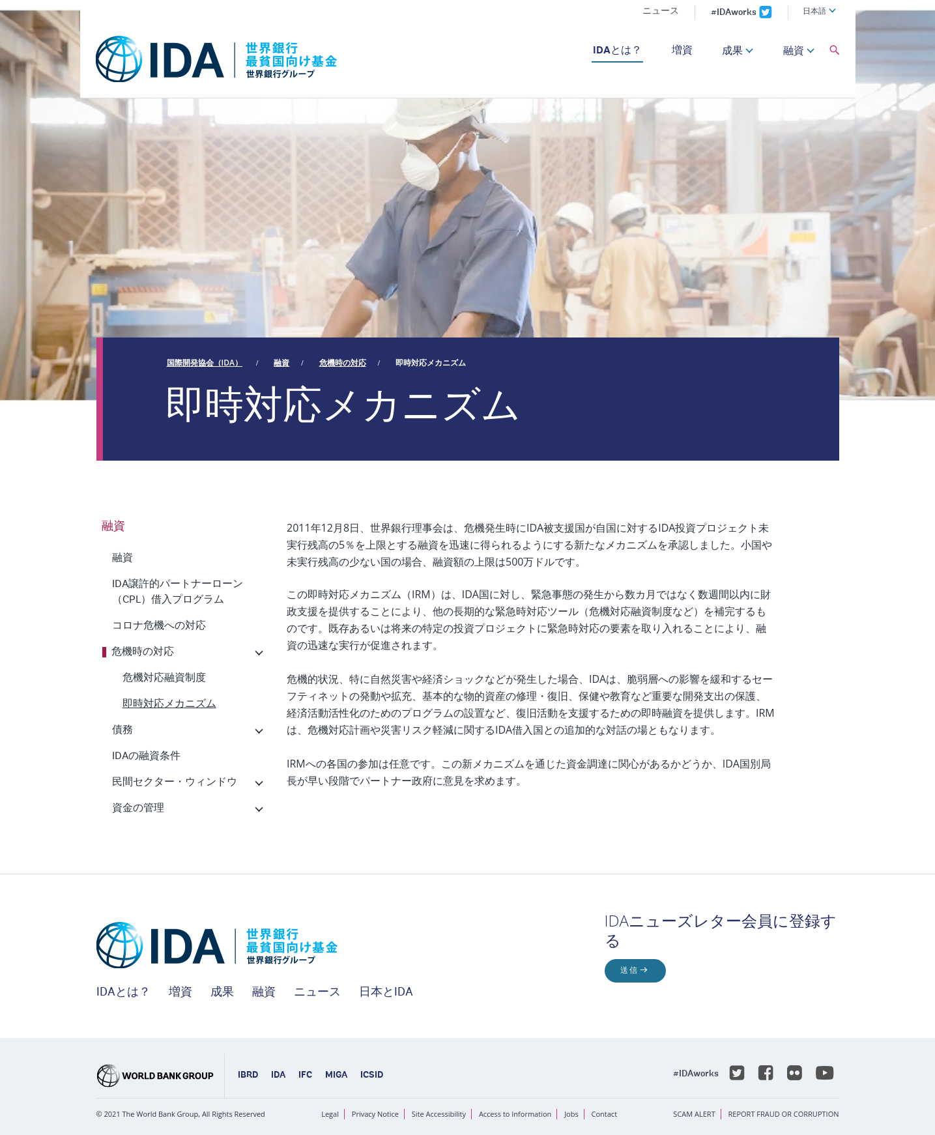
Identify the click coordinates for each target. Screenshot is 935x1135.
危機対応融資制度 (164, 678)
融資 (793, 51)
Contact (605, 1114)
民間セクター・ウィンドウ (174, 782)
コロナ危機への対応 (159, 626)
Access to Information (515, 1114)
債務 (122, 730)
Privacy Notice (375, 1114)
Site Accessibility (439, 1114)
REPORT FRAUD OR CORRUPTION (783, 1114)
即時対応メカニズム (431, 362)
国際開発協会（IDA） (204, 362)
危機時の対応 (342, 362)
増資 (682, 51)
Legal (330, 1114)
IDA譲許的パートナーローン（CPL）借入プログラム (177, 592)
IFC (305, 1075)
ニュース (660, 11)
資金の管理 (138, 808)
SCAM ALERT (694, 1114)
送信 (629, 971)
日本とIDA (386, 993)
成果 (732, 51)
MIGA (336, 1075)
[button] (834, 51)
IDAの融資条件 (146, 756)
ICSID (371, 1075)
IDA (278, 1075)
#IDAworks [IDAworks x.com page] (733, 13)
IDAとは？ (617, 51)
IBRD (248, 1075)
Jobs (571, 1114)
